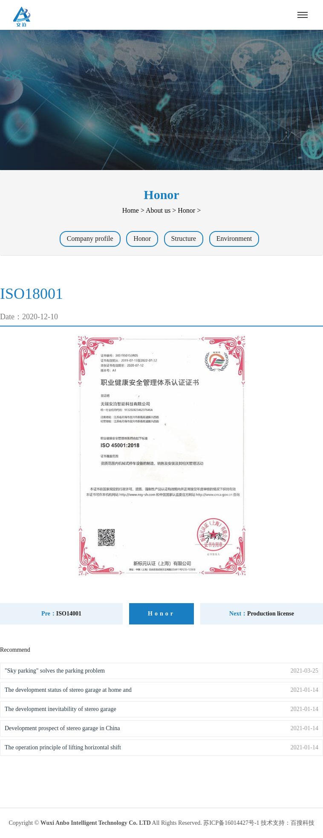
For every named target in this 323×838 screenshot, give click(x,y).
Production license (270, 613)
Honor (186, 210)
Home (130, 210)
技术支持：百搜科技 (287, 823)
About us (158, 210)
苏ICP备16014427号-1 (231, 823)
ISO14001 (68, 613)
